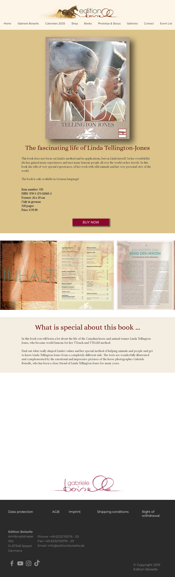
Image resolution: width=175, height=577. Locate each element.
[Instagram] (28, 563)
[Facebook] (12, 563)
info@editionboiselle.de (66, 545)
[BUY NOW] (91, 222)
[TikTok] (37, 563)
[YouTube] (20, 563)
